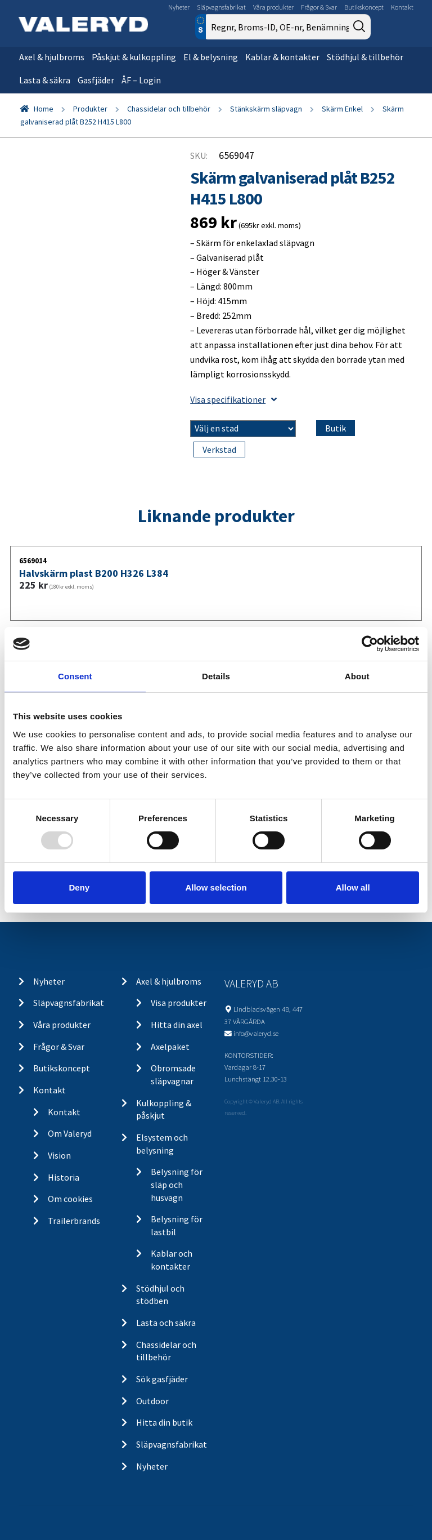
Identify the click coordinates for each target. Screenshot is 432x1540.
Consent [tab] (75, 676)
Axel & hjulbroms (51, 57)
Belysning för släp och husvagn (176, 1184)
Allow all (353, 887)
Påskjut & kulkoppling (134, 57)
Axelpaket (170, 1046)
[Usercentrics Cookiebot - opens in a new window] (370, 643)
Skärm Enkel (342, 109)
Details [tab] (216, 676)
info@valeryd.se (255, 1033)
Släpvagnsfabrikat (221, 7)
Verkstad (219, 449)
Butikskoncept (364, 7)
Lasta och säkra (166, 1322)
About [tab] (357, 676)
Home (43, 109)
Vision (59, 1155)
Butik (335, 428)
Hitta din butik (164, 1422)
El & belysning (210, 57)
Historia (63, 1177)
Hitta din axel (176, 1024)
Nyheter (179, 7)
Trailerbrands (74, 1220)
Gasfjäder (96, 80)
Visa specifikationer (233, 399)
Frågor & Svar (319, 7)
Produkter (90, 109)
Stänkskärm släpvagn (266, 109)
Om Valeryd (70, 1133)
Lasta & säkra (44, 80)
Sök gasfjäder (162, 1379)
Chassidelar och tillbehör (168, 109)
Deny (79, 887)
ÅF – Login (141, 80)
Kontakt (402, 7)
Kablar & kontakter (282, 57)
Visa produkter (178, 1002)
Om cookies (70, 1198)
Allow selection (215, 887)
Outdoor (152, 1401)
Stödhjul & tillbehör (365, 57)
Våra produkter (273, 7)
